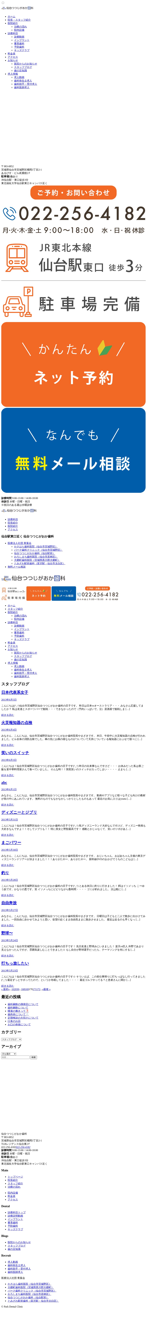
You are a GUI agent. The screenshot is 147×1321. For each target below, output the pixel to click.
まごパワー (11, 842)
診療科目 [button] (13, 622)
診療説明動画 (15, 1215)
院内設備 (19, 30)
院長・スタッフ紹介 (19, 19)
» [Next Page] (42, 989)
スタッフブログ (23, 67)
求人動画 (19, 77)
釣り (5, 873)
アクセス (13, 57)
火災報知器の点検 (16, 723)
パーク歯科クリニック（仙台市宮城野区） (38, 550)
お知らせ (13, 60)
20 (15, 989)
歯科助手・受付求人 (25, 84)
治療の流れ (20, 26)
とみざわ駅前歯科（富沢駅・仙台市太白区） (39, 563)
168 (23, 989)
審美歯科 (19, 43)
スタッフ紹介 (15, 609)
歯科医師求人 (21, 87)
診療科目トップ (17, 1212)
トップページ (15, 1176)
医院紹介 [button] (13, 612)
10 (13, 989)
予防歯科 (19, 46)
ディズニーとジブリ (19, 812)
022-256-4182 (23, 1147)
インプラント (21, 40)
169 (27, 989)
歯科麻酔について (18, 1007)
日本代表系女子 (14, 692)
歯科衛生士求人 (23, 80)
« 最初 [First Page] (4, 989)
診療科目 (13, 33)
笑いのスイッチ (15, 753)
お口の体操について (19, 1024)
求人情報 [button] (13, 663)
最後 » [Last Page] (46, 989)
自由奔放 (9, 903)
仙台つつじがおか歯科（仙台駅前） (34, 553)
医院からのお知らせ (25, 63)
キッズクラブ (21, 50)
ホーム (11, 16)
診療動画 (19, 36)
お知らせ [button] (13, 649)
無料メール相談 (17, 566)
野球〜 (7, 933)
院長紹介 (13, 522)
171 (34, 989)
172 (38, 989)
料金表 (11, 53)
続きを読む (7, 715)
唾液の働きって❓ (18, 1011)
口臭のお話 (14, 1021)
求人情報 (13, 74)
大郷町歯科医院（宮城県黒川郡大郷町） (37, 560)
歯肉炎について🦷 (18, 1014)
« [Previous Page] (9, 989)
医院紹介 (13, 23)
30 (18, 989)
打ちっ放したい (15, 963)
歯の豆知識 (20, 70)
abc (4, 782)
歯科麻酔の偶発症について (23, 1004)
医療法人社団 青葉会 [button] (19, 543)
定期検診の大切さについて (23, 1017)
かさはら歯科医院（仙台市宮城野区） (36, 546)
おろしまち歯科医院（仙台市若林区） (36, 556)
